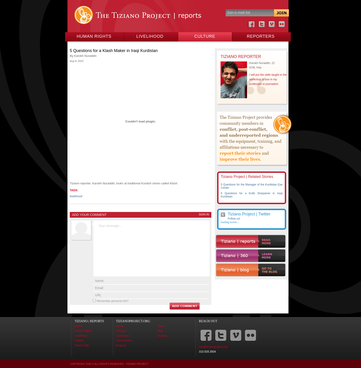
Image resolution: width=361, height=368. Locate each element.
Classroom (122, 335)
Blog (160, 331)
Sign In (204, 214)
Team (160, 326)
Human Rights (94, 36)
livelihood (76, 196)
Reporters (261, 36)
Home (78, 326)
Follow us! (234, 218)
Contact (162, 335)
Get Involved (123, 340)
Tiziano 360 (82, 345)
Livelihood (149, 36)
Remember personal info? (112, 301)
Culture (204, 36)
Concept (121, 331)
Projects (121, 345)
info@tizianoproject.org (213, 346)
